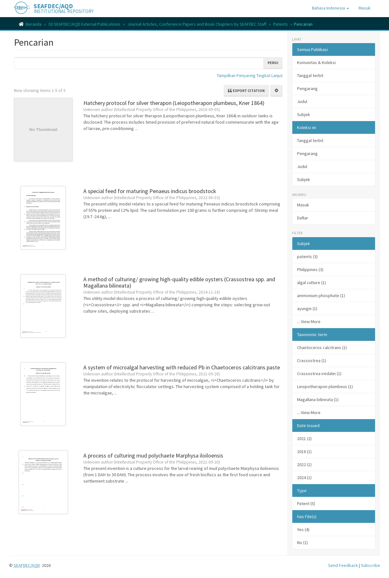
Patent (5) (306, 503)
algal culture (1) (311, 282)
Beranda (34, 24)
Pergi (273, 62)
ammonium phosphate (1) (321, 295)
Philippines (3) (310, 269)
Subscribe (370, 565)
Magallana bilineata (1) (318, 399)
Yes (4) (303, 529)
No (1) (302, 542)
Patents (280, 24)
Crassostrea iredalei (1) (319, 373)
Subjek (303, 114)
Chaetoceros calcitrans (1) (322, 347)
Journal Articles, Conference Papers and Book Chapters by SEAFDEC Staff (196, 24)
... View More (309, 321)
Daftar (302, 218)
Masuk (303, 205)
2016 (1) (304, 451)
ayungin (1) (307, 308)
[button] (330, 8)
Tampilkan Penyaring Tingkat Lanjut (249, 75)
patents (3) (307, 256)
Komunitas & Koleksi (316, 62)
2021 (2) (304, 438)
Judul (302, 101)
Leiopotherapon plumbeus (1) (325, 386)
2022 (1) (304, 464)
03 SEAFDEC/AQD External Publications (84, 24)
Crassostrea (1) (311, 360)
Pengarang (307, 88)
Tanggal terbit (310, 75)
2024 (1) (304, 477)
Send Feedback (343, 565)
